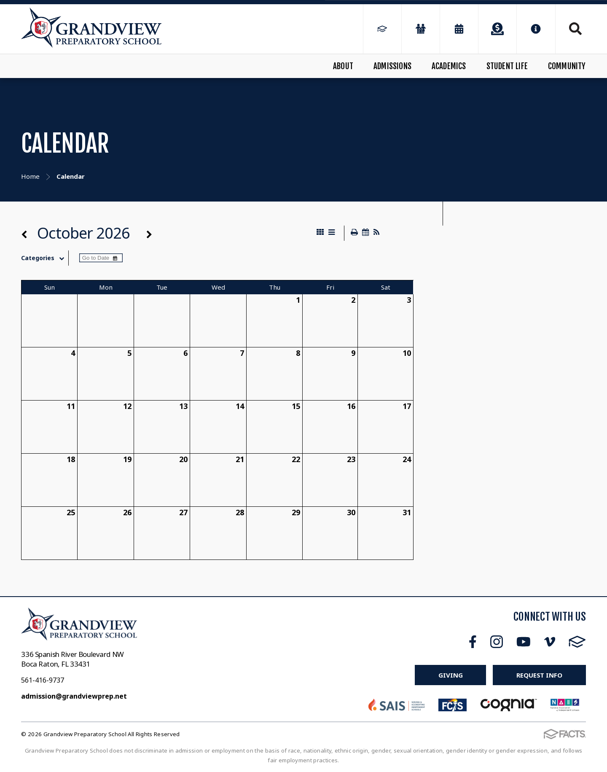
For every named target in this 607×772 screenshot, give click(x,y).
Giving (450, 675)
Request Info (539, 675)
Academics (449, 66)
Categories (44, 258)
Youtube (523, 641)
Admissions (392, 66)
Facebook (473, 641)
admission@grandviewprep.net (74, 696)
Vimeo (549, 641)
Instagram (496, 641)
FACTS (577, 641)
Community (567, 66)
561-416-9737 (42, 680)
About (343, 66)
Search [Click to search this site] (575, 28)
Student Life (507, 66)
